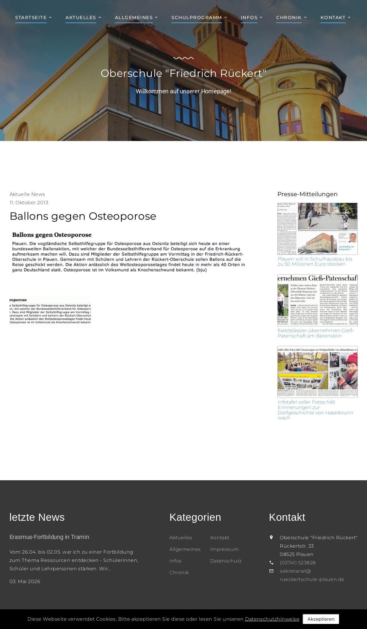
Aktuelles (80, 17)
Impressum (224, 549)
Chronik (289, 17)
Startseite (31, 17)
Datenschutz (226, 561)
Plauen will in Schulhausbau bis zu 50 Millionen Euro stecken (315, 261)
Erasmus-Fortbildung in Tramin (49, 536)
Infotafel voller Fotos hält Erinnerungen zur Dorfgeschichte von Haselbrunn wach (315, 410)
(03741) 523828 (298, 563)
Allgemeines (134, 17)
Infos (249, 17)
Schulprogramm (196, 17)
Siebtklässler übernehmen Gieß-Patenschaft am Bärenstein (316, 333)
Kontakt (333, 17)
